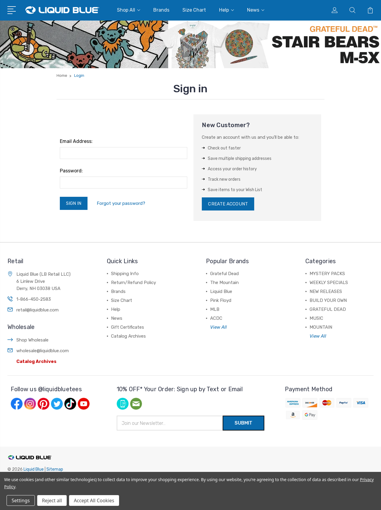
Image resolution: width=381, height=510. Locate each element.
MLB (214, 309)
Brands (161, 10)
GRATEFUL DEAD (328, 309)
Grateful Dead (224, 273)
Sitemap (54, 469)
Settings (21, 500)
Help (226, 10)
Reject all (52, 500)
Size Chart (194, 10)
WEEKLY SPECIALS (329, 282)
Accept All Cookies (94, 500)
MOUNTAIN (321, 327)
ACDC (216, 318)
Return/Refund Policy (133, 282)
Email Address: (76, 141)
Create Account (228, 204)
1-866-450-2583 (33, 299)
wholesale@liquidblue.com (42, 350)
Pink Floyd (220, 300)
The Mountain (224, 282)
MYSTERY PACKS (327, 273)
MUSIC (316, 318)
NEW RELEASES (326, 291)
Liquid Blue (221, 291)
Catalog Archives (36, 361)
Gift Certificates (127, 327)
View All (218, 327)
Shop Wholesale (32, 340)
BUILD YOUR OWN (328, 300)
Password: (71, 171)
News (255, 10)
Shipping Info (125, 273)
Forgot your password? (121, 203)
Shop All (128, 10)
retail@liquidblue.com (37, 310)
